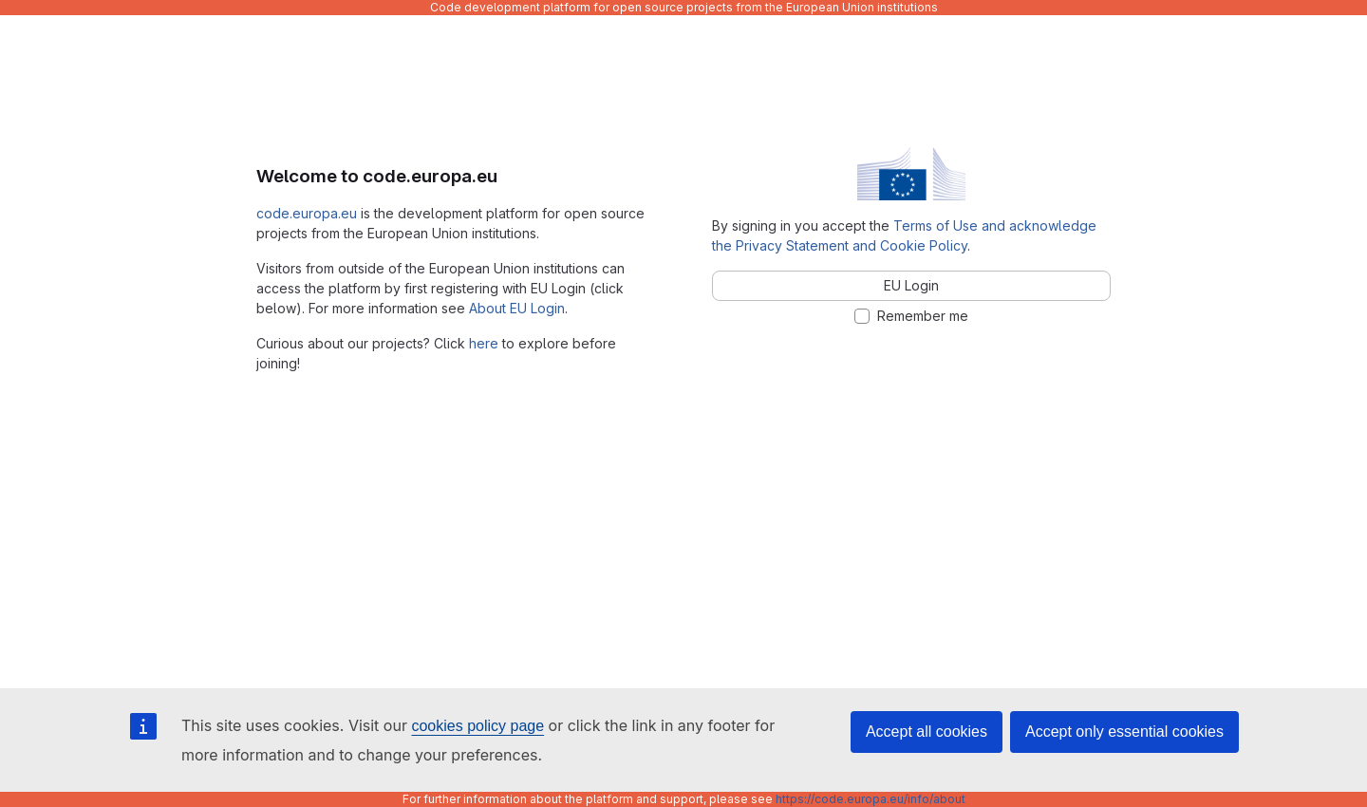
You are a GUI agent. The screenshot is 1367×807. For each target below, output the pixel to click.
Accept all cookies (926, 731)
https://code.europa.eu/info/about (870, 799)
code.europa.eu (306, 213)
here (483, 343)
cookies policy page (477, 726)
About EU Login (517, 308)
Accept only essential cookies (1124, 731)
